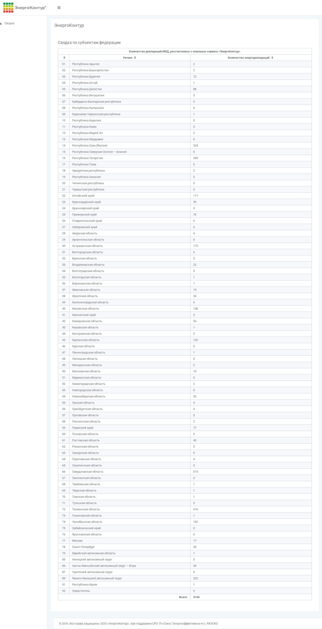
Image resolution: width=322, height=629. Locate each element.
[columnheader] (70, 58)
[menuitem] (26, 23)
